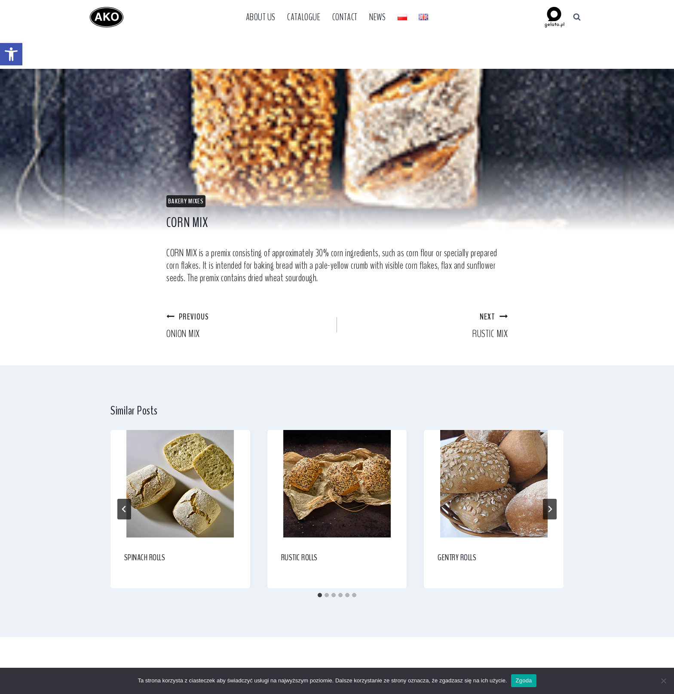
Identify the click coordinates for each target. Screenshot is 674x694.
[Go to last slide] (124, 509)
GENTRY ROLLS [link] (457, 557)
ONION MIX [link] (246, 325)
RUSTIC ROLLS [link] (299, 557)
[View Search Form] (577, 17)
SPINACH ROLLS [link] (144, 557)
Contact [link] (345, 17)
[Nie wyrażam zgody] (663, 680)
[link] (11, 54)
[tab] (320, 595)
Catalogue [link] (303, 17)
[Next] (550, 509)
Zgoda (523, 680)
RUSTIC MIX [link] (427, 325)
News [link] (377, 17)
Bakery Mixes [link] (186, 201)
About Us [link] (261, 17)
